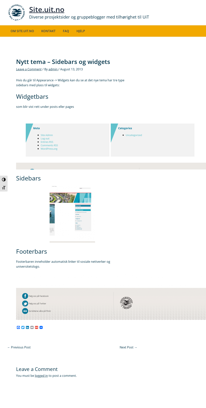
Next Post (128, 347)
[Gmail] (36, 327)
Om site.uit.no (22, 31)
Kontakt (47, 31)
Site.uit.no (46, 9)
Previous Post (19, 347)
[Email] (32, 327)
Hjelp (76, 31)
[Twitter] (23, 327)
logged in (41, 376)
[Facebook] (18, 327)
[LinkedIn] (27, 327)
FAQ (63, 31)
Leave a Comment (29, 69)
